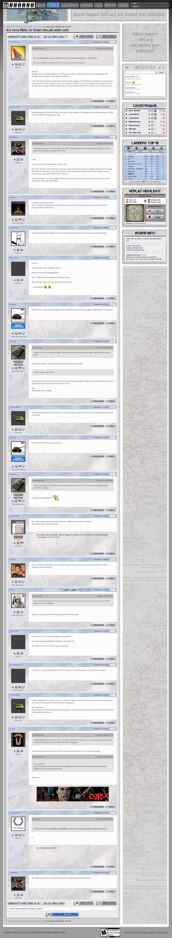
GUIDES (123, 5)
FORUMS (53, 5)
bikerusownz (134, 125)
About (126, 933)
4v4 (160, 152)
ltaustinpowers (16, 665)
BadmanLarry (134, 122)
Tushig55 (131, 166)
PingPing (14, 137)
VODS (98, 5)
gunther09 (14, 516)
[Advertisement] (119, 14)
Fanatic (13, 341)
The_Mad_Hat (135, 133)
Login (135, 3)
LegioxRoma (15, 813)
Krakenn (131, 156)
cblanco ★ (131, 171)
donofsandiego (130, 76)
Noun (12, 590)
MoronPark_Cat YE (134, 164)
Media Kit (152, 933)
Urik (127, 241)
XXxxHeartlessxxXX (140, 223)
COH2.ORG (10, 27)
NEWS (41, 5)
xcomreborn (134, 114)
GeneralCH (36, 48)
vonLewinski (132, 176)
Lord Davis (15, 42)
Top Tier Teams (145, 196)
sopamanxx (134, 118)
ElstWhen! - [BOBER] (135, 169)
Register (136, 6)
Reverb (127, 82)
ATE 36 (130, 179)
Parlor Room (27, 27)
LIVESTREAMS (69, 5)
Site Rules (142, 933)
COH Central (38, 27)
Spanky (13, 304)
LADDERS (87, 5)
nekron (13, 197)
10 (45, 36)
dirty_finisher (134, 111)
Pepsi (34, 819)
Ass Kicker (128, 87)
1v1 (130, 152)
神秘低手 (131, 174)
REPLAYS (110, 5)
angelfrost (14, 227)
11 (49, 36)
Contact (133, 933)
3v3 (150, 152)
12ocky (13, 559)
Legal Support (163, 933)
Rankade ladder (53, 537)
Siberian (132, 129)
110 (129, 159)
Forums (19, 27)
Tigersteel (14, 258)
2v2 (140, 152)
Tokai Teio (131, 161)
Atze (126, 96)
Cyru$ (12, 729)
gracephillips (152, 257)
